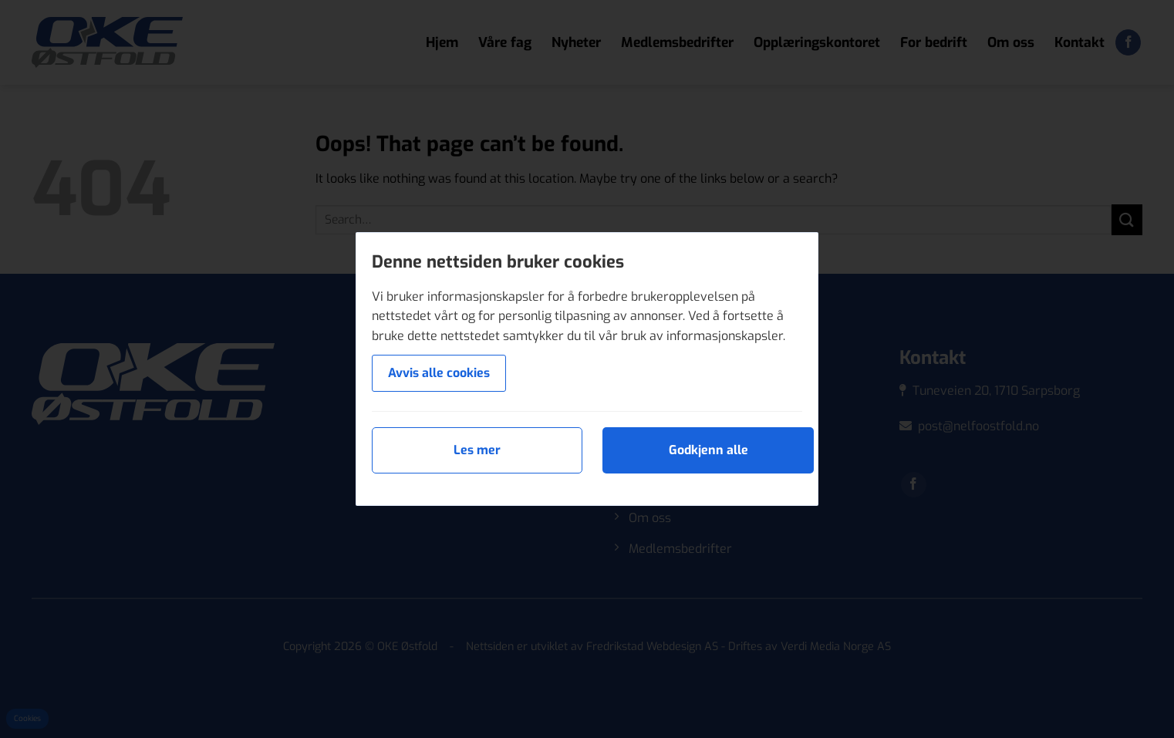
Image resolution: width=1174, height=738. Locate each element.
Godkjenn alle (708, 450)
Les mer (477, 450)
